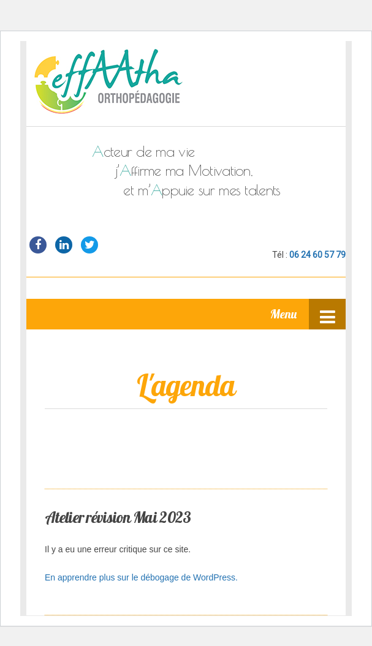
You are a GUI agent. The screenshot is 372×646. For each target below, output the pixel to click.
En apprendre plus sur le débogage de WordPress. (141, 577)
